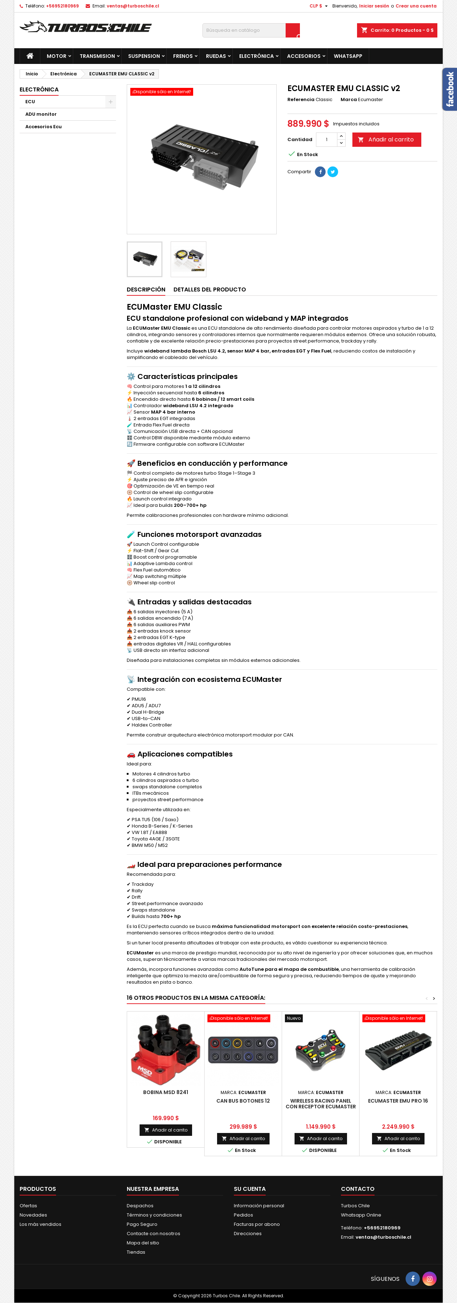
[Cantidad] (326, 140)
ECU (30, 101)
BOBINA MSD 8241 (165, 1092)
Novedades (33, 1215)
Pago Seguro (142, 1224)
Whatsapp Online (361, 1215)
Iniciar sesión (374, 6)
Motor (56, 56)
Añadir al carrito (386, 139)
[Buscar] (251, 30)
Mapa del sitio (143, 1242)
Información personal (259, 1205)
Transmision (97, 56)
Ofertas (28, 1205)
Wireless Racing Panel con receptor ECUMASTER (321, 1103)
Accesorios (304, 56)
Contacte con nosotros (153, 1233)
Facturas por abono (257, 1224)
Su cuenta (250, 1189)
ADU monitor (41, 114)
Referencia (301, 99)
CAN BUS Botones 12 (243, 1100)
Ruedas (216, 56)
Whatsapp (348, 56)
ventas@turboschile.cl (133, 6)
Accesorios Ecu (43, 126)
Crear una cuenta (416, 6)
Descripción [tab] (146, 289)
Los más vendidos (40, 1224)
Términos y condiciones (154, 1215)
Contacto (358, 1189)
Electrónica (256, 56)
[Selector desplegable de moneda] (320, 6)
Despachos (140, 1205)
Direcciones (248, 1233)
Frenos (183, 56)
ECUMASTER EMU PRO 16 (398, 1100)
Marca (349, 99)
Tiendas (136, 1252)
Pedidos (243, 1215)
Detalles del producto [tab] (210, 289)
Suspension (144, 56)
